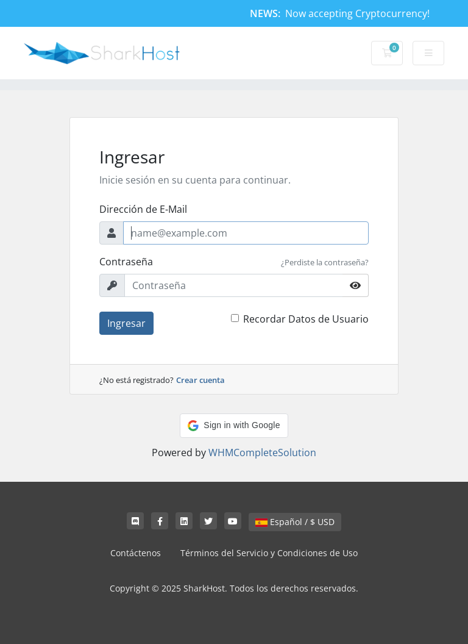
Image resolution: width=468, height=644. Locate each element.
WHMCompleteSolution (262, 452)
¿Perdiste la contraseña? (325, 262)
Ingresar (126, 323)
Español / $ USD (295, 522)
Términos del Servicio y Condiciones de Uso (269, 553)
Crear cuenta (200, 379)
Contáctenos (135, 553)
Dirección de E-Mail (143, 209)
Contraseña (126, 261)
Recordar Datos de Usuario (306, 319)
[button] (234, 425)
